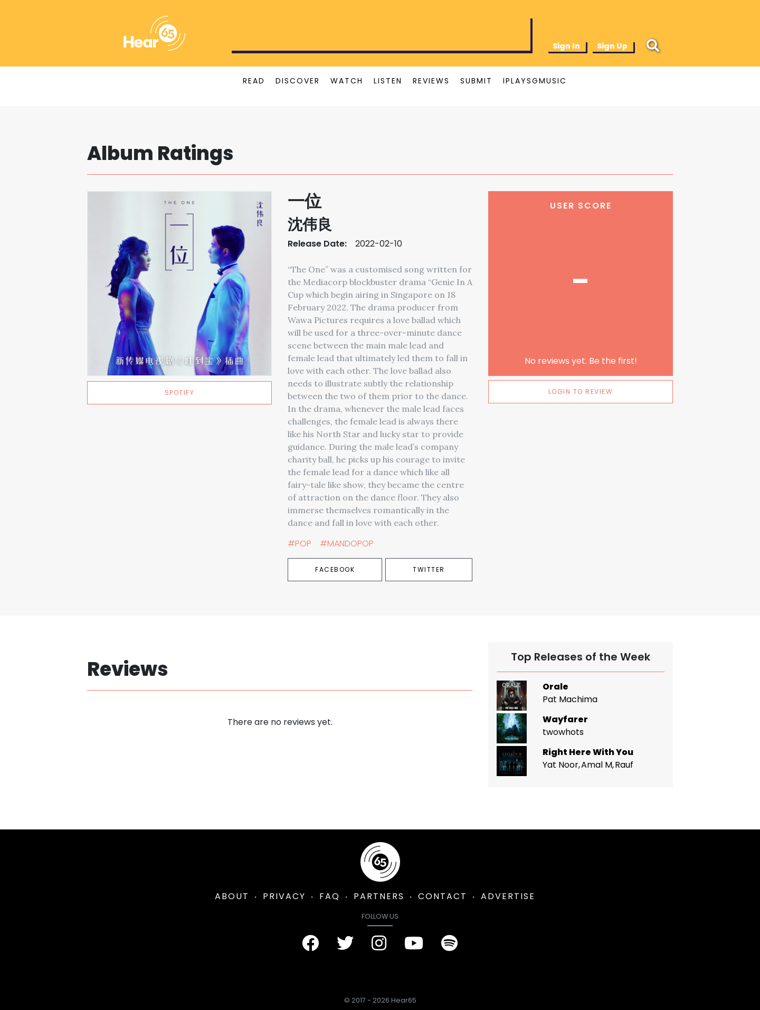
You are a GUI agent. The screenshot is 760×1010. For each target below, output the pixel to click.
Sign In (566, 46)
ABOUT (232, 896)
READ (254, 80)
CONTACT (442, 896)
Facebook (335, 569)
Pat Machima (570, 699)
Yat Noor (560, 765)
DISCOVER (298, 80)
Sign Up (612, 46)
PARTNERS (379, 896)
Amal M (596, 765)
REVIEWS (431, 80)
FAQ (329, 896)
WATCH (346, 80)
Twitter (429, 569)
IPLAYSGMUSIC (535, 80)
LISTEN (388, 80)
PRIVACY (284, 896)
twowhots (563, 732)
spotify (180, 392)
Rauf (624, 765)
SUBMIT (476, 80)
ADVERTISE (508, 896)
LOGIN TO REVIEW (580, 391)
